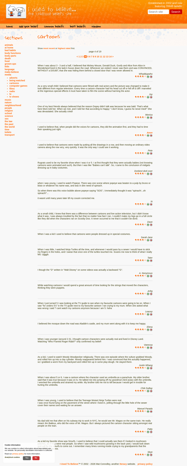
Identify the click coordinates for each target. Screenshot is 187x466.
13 (107, 56)
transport (10, 135)
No (36, 458)
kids (7, 66)
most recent (49, 48)
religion (9, 110)
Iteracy (123, 464)
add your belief (28, 26)
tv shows (14, 96)
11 (101, 56)
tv (10, 94)
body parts (10, 56)
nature (8, 102)
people (8, 108)
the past (9, 124)
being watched (17, 80)
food (7, 61)
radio (12, 91)
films (12, 88)
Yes (26, 458)
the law (8, 121)
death (8, 58)
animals (9, 45)
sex (6, 118)
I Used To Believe (69, 464)
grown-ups (10, 64)
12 (104, 56)
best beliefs (77, 26)
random (96, 26)
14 (110, 56)
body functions (13, 53)
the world (10, 127)
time (7, 129)
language (10, 69)
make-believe (12, 72)
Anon (150, 132)
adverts (13, 78)
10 (98, 56)
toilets (8, 132)
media (8, 74)
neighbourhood (13, 105)
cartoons (14, 83)
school (8, 113)
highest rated (64, 48)
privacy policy (145, 464)
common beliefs (54, 26)
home (9, 26)
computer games (18, 86)
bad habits (10, 50)
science (9, 116)
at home (9, 47)
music (8, 100)
